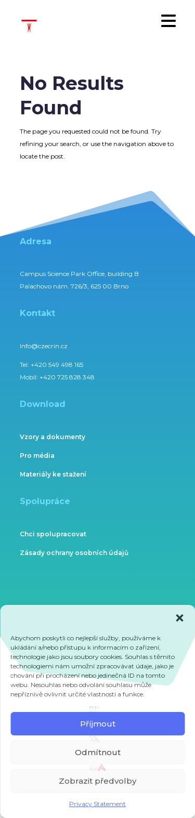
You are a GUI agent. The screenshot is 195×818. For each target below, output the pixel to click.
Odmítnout (98, 752)
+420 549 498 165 (57, 364)
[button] (179, 618)
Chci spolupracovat (53, 534)
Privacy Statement (97, 804)
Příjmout (97, 724)
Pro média (37, 455)
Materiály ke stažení (53, 474)
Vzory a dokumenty (52, 437)
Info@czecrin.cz (44, 346)
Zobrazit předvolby (97, 781)
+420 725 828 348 (67, 377)
